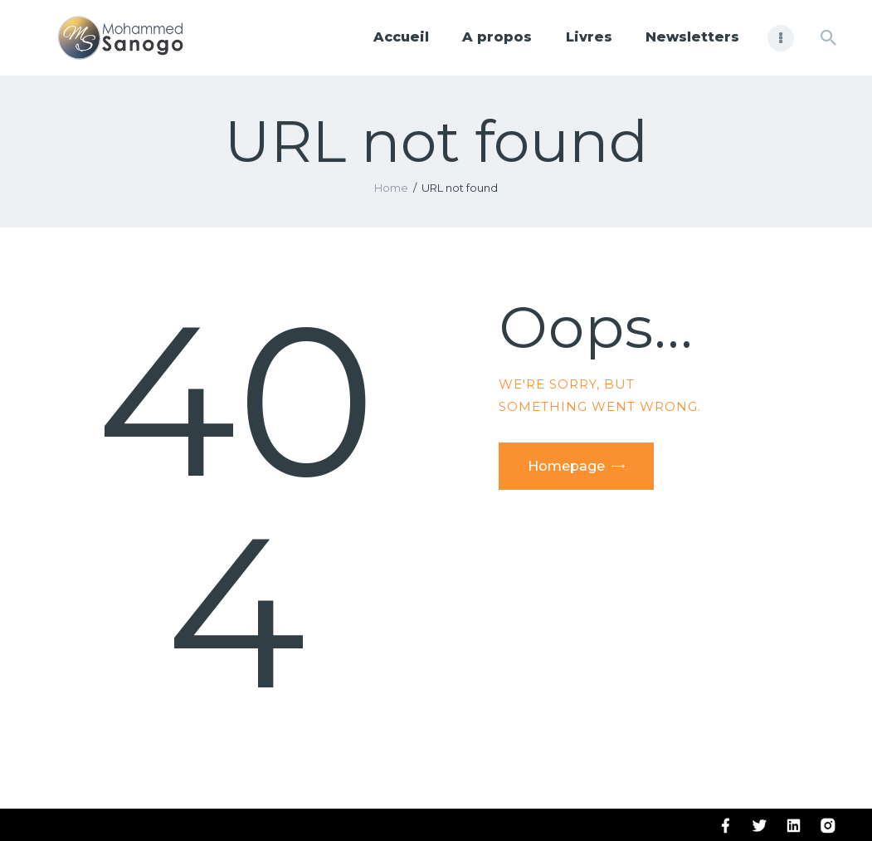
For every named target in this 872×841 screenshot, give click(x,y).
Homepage (566, 466)
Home (391, 187)
